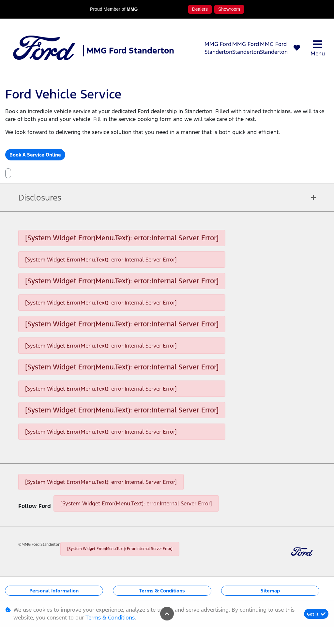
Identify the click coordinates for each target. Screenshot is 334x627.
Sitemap (270, 591)
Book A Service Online (35, 155)
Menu (318, 48)
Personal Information (54, 591)
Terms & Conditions (162, 591)
